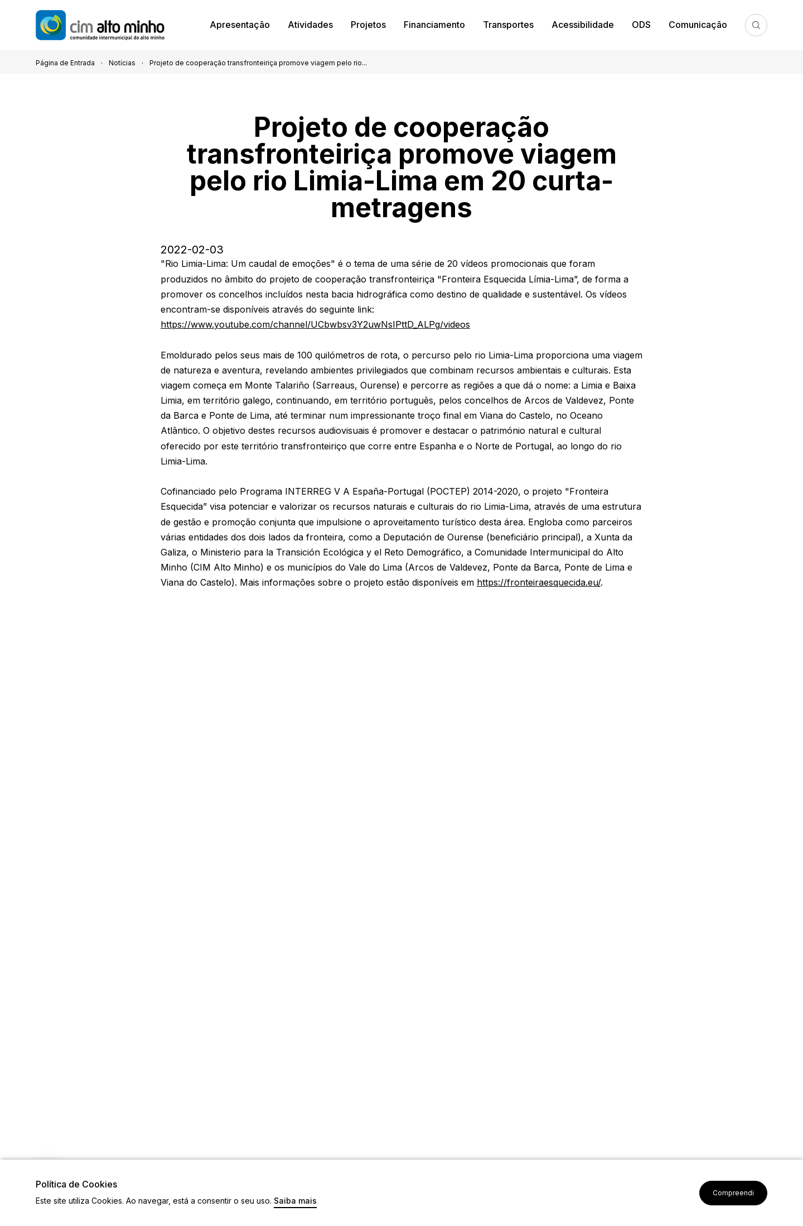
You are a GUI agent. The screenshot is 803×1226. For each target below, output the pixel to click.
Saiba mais (295, 1201)
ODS (641, 24)
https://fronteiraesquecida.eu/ (539, 582)
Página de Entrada (65, 63)
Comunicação (698, 24)
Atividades (310, 24)
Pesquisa (756, 25)
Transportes (508, 24)
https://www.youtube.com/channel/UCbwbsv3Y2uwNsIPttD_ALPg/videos (315, 324)
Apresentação (240, 24)
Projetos (368, 24)
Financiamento (434, 24)
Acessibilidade (583, 24)
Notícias (122, 63)
